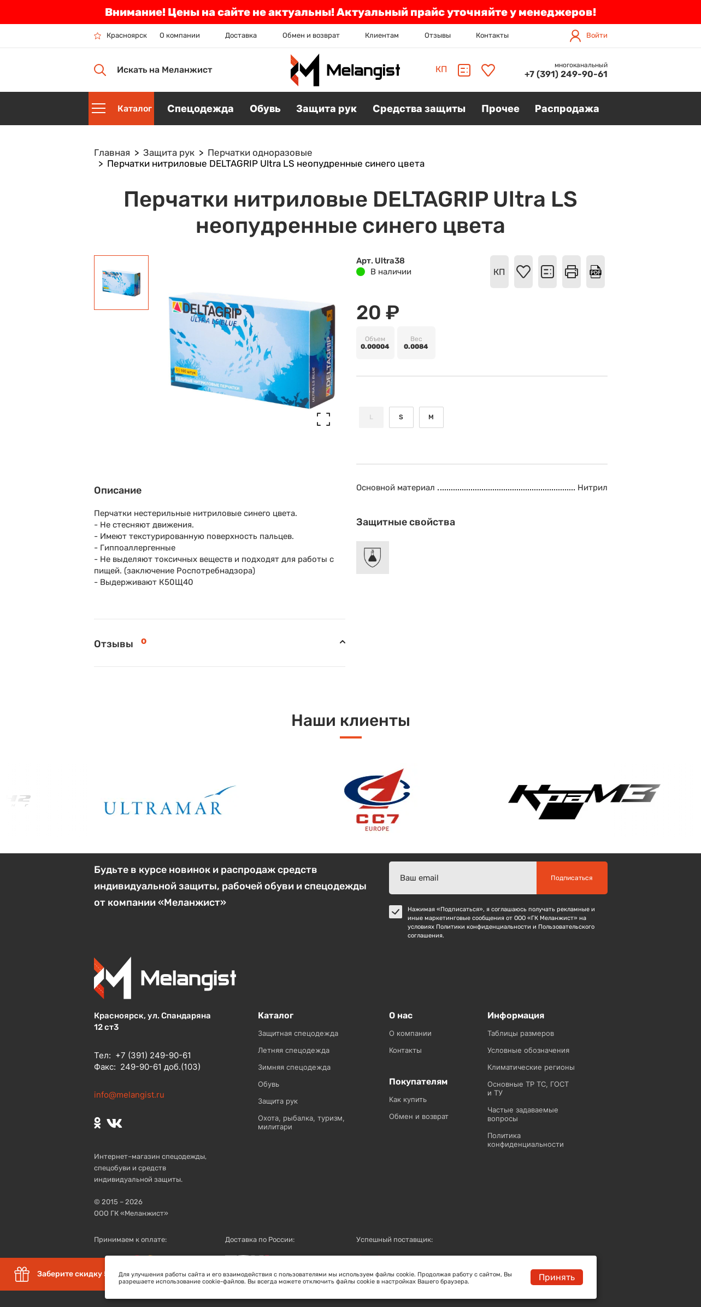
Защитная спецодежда (298, 1033)
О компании (180, 35)
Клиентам (382, 35)
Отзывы (438, 35)
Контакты (492, 35)
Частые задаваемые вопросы (522, 1114)
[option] (176, 800)
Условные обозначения (528, 1050)
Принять (557, 1277)
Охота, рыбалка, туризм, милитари (301, 1122)
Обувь (268, 1084)
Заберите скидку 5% (64, 1274)
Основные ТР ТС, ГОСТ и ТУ (528, 1088)
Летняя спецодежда (293, 1050)
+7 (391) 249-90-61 (566, 74)
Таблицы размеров (520, 1033)
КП (441, 69)
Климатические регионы (531, 1067)
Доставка (241, 35)
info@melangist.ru (129, 1094)
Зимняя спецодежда (294, 1067)
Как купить (408, 1099)
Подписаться (572, 878)
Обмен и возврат (311, 35)
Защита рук (278, 1101)
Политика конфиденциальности (525, 1139)
